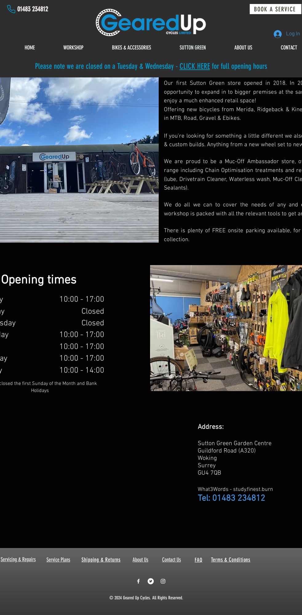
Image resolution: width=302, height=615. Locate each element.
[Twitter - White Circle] (151, 581)
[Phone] (11, 9)
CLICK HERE (195, 66)
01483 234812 (32, 9)
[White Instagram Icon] (163, 581)
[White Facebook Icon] (138, 581)
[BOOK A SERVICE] (275, 9)
